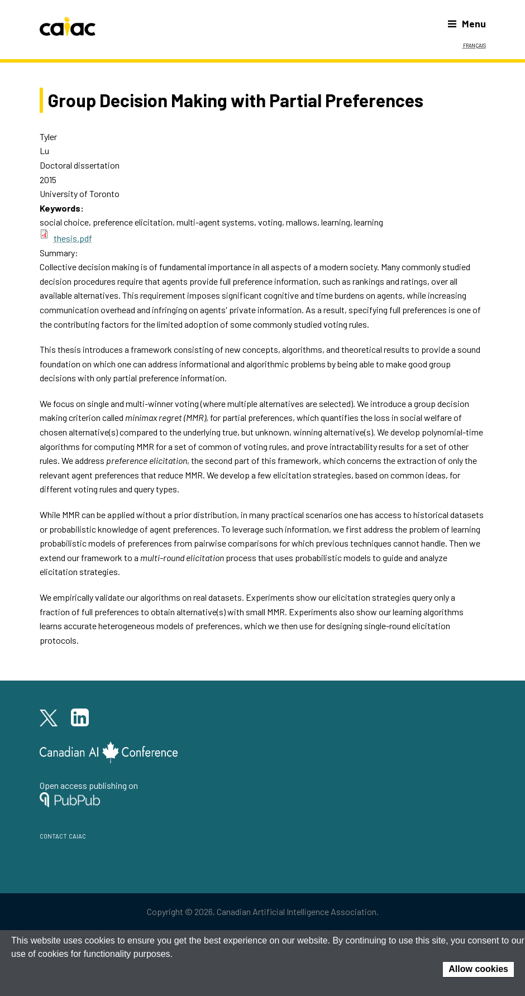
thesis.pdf (73, 238)
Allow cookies (478, 969)
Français (474, 44)
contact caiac (63, 835)
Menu (467, 23)
